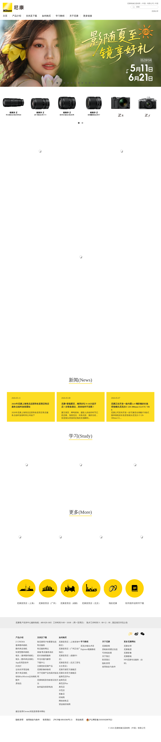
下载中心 (41, 672)
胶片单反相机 (21, 683)
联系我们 (106, 669)
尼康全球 (155, 11)
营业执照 (79, 729)
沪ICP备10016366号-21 (62, 729)
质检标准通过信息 (110, 659)
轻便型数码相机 (22, 662)
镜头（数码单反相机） (25, 669)
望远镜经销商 (64, 714)
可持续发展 (107, 663)
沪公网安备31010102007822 (99, 729)
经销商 (62, 707)
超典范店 (63, 690)
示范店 (62, 700)
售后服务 (41, 655)
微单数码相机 (21, 655)
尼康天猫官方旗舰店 (67, 679)
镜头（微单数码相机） (25, 665)
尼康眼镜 (128, 666)
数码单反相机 (21, 658)
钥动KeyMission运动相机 (26, 686)
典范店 (62, 697)
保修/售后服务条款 (45, 662)
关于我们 (106, 666)
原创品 (18, 693)
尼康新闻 (106, 656)
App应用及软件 (22, 672)
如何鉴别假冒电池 (45, 697)
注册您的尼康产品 (45, 676)
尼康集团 (128, 659)
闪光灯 (18, 676)
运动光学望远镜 (22, 679)
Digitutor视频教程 (88, 659)
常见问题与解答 (44, 669)
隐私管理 (106, 673)
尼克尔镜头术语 (87, 656)
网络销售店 (64, 711)
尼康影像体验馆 (44, 679)
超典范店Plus (64, 686)
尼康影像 (128, 663)
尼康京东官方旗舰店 (67, 683)
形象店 (62, 704)
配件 (17, 690)
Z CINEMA (20, 651)
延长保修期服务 (44, 665)
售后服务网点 (43, 658)
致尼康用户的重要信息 (47, 651)
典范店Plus (63, 693)
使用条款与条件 (109, 677)
